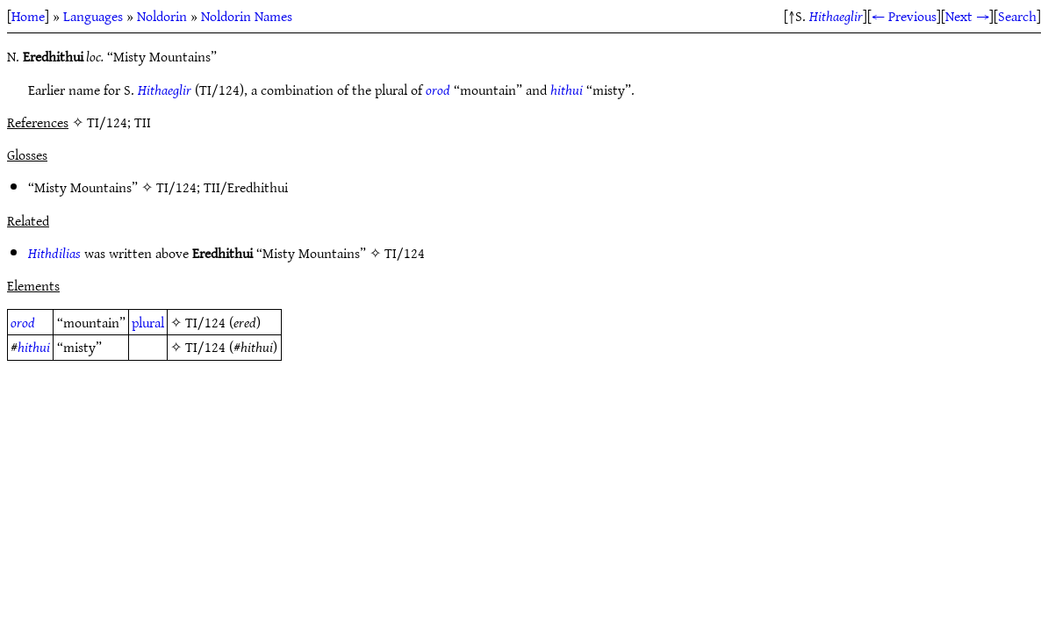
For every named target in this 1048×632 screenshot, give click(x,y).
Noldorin (162, 16)
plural (148, 322)
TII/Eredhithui (246, 187)
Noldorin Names (246, 16)
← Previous (904, 16)
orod (438, 89)
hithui (566, 89)
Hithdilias (54, 253)
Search (1017, 16)
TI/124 (176, 187)
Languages (93, 16)
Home (28, 16)
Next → (967, 16)
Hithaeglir (836, 16)
